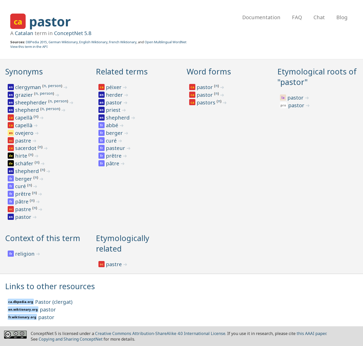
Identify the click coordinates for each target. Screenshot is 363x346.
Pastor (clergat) (54, 301)
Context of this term (42, 238)
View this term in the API (29, 46)
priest (114, 109)
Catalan (24, 33)
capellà (24, 117)
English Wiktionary (93, 42)
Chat (319, 17)
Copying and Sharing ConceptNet (71, 339)
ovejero (25, 132)
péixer (114, 87)
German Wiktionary (63, 42)
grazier (24, 94)
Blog (342, 17)
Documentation (261, 17)
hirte (21, 155)
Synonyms (24, 71)
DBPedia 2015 (36, 42)
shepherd (27, 109)
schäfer (25, 163)
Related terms (122, 71)
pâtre (22, 201)
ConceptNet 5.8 (72, 33)
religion (25, 253)
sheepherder (31, 102)
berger (24, 178)
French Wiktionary (122, 42)
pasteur (116, 148)
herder (115, 94)
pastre (23, 140)
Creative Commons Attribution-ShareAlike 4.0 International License (160, 333)
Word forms (209, 71)
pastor (50, 21)
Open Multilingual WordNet (165, 42)
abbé (112, 125)
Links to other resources (50, 286)
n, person (52, 85)
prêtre (23, 193)
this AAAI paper (311, 333)
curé (21, 186)
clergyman (28, 87)
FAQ (297, 17)
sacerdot (26, 148)
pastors (207, 102)
